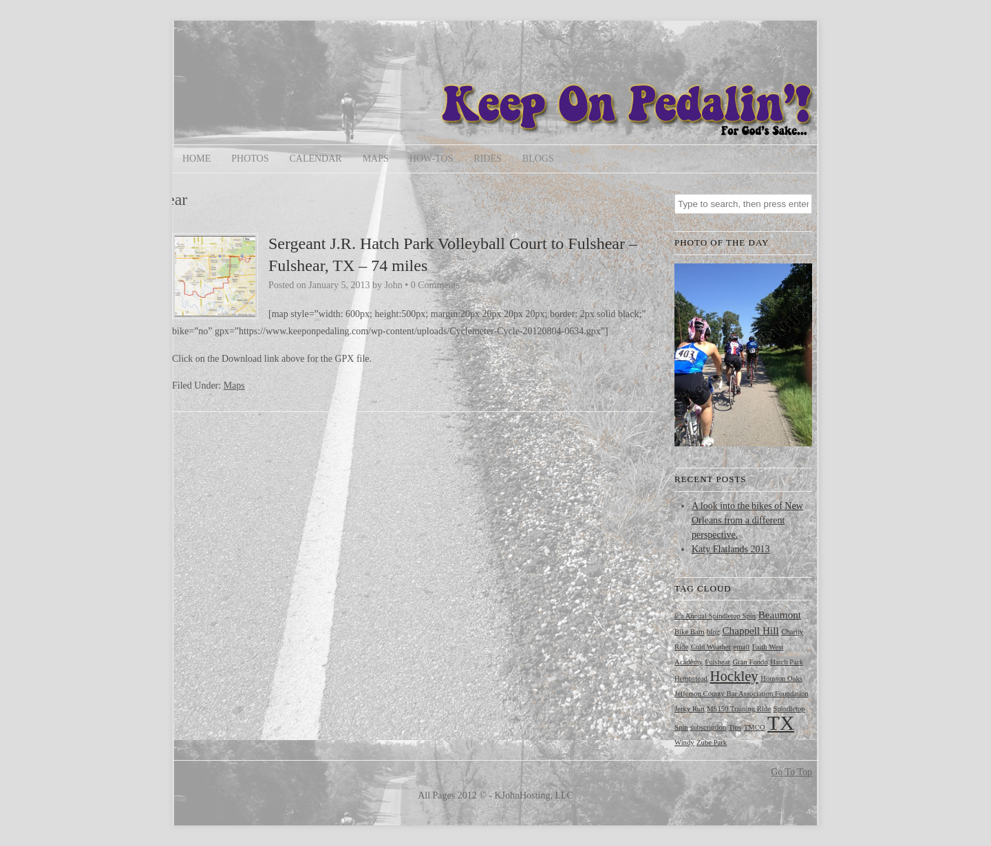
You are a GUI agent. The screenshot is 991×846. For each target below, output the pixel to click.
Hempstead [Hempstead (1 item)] (690, 678)
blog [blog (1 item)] (713, 632)
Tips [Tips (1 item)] (735, 727)
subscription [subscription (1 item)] (708, 727)
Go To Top (791, 772)
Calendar (315, 158)
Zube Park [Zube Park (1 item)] (711, 742)
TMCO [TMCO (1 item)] (754, 727)
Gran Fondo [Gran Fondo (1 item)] (750, 662)
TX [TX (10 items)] (780, 723)
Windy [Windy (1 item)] (684, 742)
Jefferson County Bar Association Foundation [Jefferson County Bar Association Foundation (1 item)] (741, 693)
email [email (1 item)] (742, 647)
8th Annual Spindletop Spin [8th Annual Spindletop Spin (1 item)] (715, 616)
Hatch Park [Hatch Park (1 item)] (786, 662)
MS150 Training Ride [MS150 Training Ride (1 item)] (739, 709)
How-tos (431, 158)
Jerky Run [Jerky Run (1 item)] (689, 709)
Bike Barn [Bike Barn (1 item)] (689, 632)
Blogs (538, 158)
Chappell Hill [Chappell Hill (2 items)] (750, 630)
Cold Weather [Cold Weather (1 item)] (711, 647)
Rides (487, 158)
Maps (376, 158)
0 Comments (435, 285)
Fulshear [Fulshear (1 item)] (717, 662)
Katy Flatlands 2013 (731, 549)
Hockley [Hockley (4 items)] (734, 676)
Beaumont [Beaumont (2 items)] (779, 614)
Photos (249, 158)
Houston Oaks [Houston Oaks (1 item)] (781, 678)
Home (196, 158)
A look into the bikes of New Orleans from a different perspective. (747, 520)
